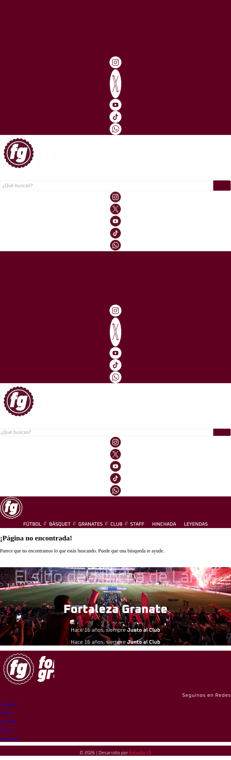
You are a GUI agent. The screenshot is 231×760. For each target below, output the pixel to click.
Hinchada (161, 176)
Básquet (64, 176)
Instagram (9, 705)
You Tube (8, 722)
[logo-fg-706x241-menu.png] (30, 18)
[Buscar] (106, 185)
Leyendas (190, 176)
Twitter (6, 713)
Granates (93, 176)
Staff (136, 176)
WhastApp (9, 739)
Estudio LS (140, 753)
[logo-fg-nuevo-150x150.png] (11, 507)
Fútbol (39, 176)
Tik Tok (6, 731)
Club (117, 176)
